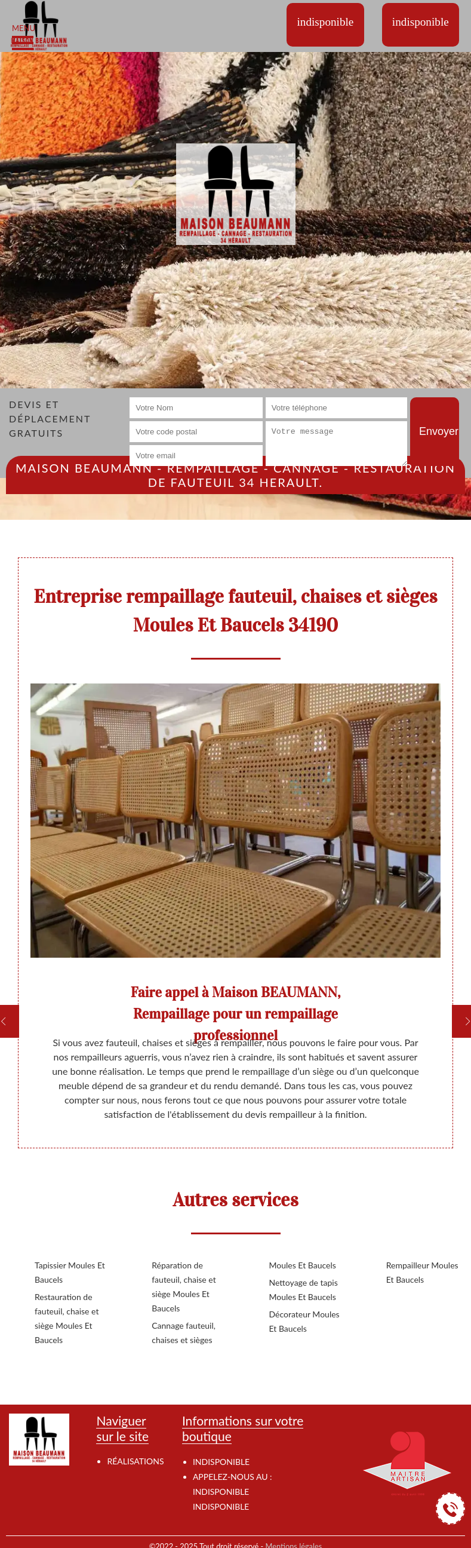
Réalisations (135, 1461)
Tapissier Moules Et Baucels (70, 1272)
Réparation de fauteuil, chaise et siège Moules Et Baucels (184, 1286)
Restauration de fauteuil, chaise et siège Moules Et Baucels (66, 1318)
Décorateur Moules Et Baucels (304, 1321)
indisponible (221, 1491)
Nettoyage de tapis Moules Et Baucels (303, 1289)
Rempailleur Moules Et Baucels (422, 1272)
